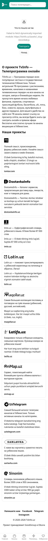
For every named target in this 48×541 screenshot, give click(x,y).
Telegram (39, 511)
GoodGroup (30, 525)
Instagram (24, 514)
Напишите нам (12, 511)
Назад (24, 52)
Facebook (27, 511)
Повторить (24, 46)
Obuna (41, 525)
